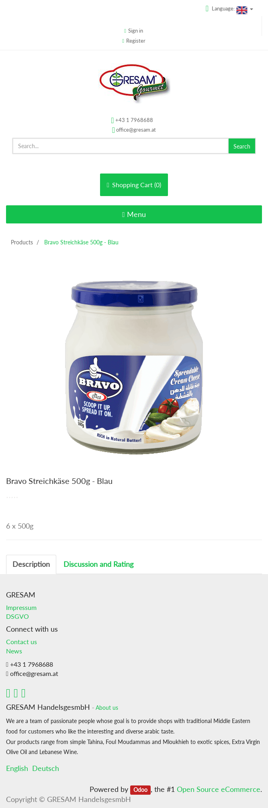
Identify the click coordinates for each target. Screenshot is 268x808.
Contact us (21, 641)
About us (107, 708)
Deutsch (45, 768)
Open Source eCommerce (218, 789)
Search (241, 146)
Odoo (140, 790)
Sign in (135, 30)
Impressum (21, 607)
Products (22, 242)
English (17, 768)
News (14, 651)
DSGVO (17, 616)
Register (135, 40)
